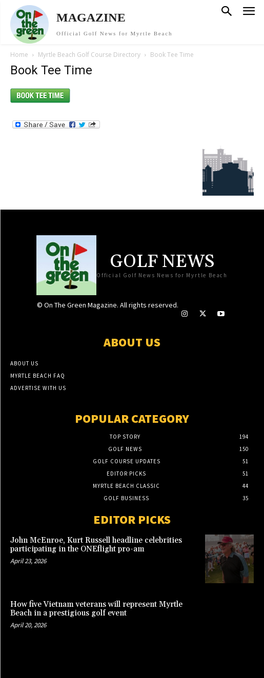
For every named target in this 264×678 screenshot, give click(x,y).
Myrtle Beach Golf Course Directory (89, 54)
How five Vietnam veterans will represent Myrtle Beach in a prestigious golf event (96, 609)
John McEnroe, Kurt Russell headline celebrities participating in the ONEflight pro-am (96, 545)
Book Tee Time (51, 70)
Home (19, 54)
